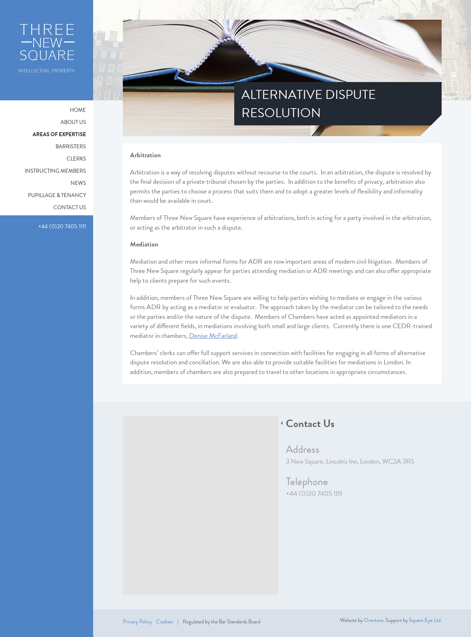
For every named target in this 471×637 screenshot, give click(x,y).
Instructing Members (55, 171)
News (78, 183)
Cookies (164, 622)
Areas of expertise (59, 134)
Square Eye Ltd (425, 620)
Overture (373, 620)
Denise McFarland (213, 335)
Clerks (76, 159)
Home (78, 110)
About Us (73, 122)
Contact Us (69, 207)
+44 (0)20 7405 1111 (314, 493)
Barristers (71, 146)
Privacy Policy (137, 622)
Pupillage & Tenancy (57, 195)
